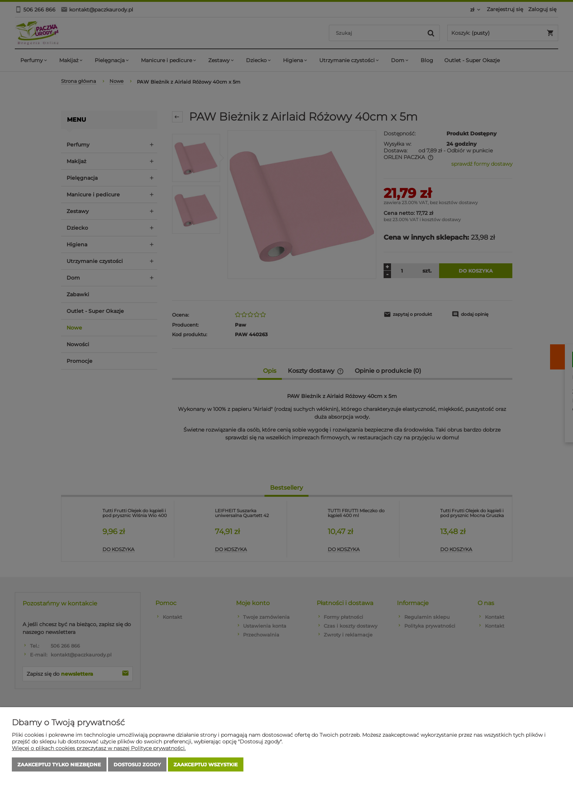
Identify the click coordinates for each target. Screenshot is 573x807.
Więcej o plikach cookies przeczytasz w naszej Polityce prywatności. (99, 748)
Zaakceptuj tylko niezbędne (59, 764)
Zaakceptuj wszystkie (205, 764)
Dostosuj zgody (137, 764)
